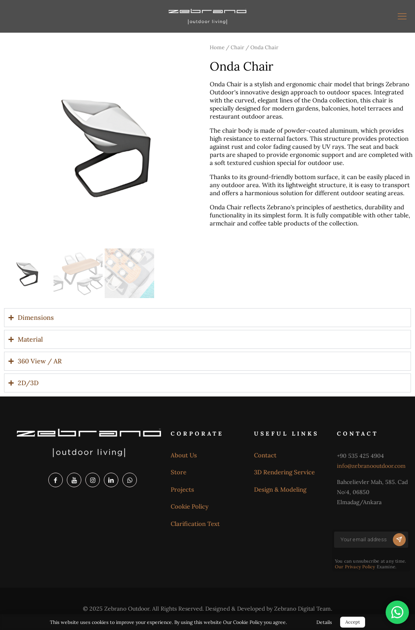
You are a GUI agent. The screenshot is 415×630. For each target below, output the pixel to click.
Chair (237, 47)
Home (217, 47)
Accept (352, 622)
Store (178, 472)
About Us (184, 455)
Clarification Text (195, 524)
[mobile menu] (402, 16)
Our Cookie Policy (242, 622)
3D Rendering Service (284, 472)
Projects (182, 489)
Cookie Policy (190, 506)
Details (324, 622)
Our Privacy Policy (355, 567)
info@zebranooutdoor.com (371, 465)
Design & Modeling (280, 489)
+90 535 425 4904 (360, 455)
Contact (265, 455)
